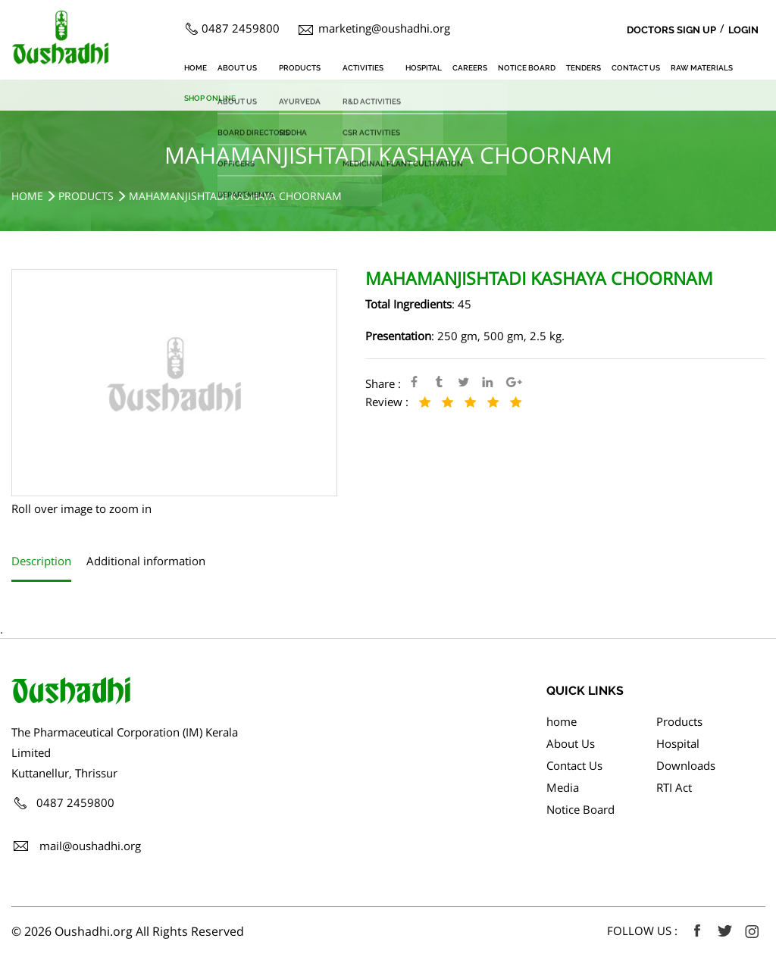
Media (562, 787)
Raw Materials (702, 68)
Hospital (423, 68)
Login (743, 30)
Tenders (583, 68)
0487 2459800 (241, 28)
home (195, 68)
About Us (237, 68)
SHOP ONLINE (210, 98)
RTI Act (674, 787)
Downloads (685, 765)
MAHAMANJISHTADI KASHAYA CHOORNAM (235, 196)
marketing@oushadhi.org (384, 28)
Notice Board (526, 68)
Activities (363, 68)
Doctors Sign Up (671, 30)
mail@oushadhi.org (90, 845)
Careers (469, 68)
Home (27, 196)
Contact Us (636, 68)
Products (300, 68)
